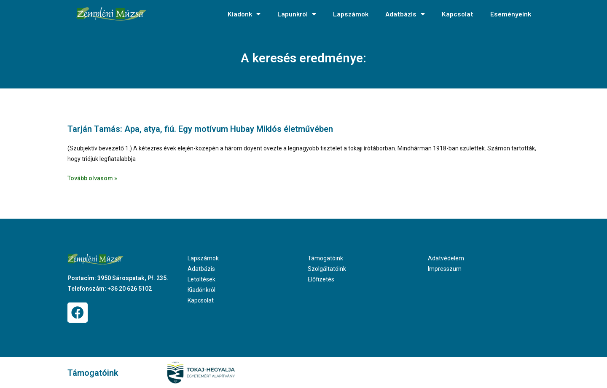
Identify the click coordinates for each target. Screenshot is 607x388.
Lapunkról (296, 13)
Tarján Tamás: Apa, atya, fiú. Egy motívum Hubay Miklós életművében (200, 129)
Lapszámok (350, 14)
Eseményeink (510, 14)
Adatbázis (405, 13)
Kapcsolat (457, 14)
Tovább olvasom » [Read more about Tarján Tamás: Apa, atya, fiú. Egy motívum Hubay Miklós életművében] (92, 178)
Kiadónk (244, 13)
